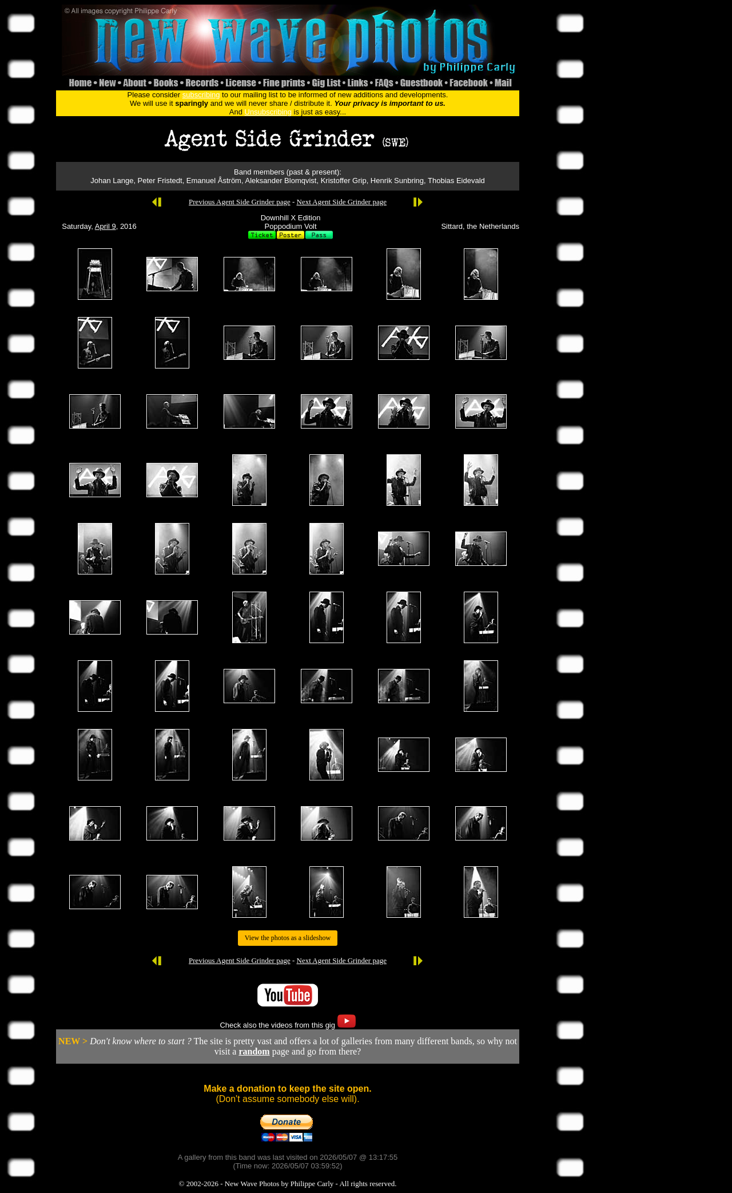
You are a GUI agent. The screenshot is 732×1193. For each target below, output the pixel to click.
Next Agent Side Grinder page (342, 201)
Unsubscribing (268, 112)
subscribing (201, 94)
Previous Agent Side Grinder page (240, 201)
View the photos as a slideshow (288, 938)
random (253, 1051)
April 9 (105, 226)
